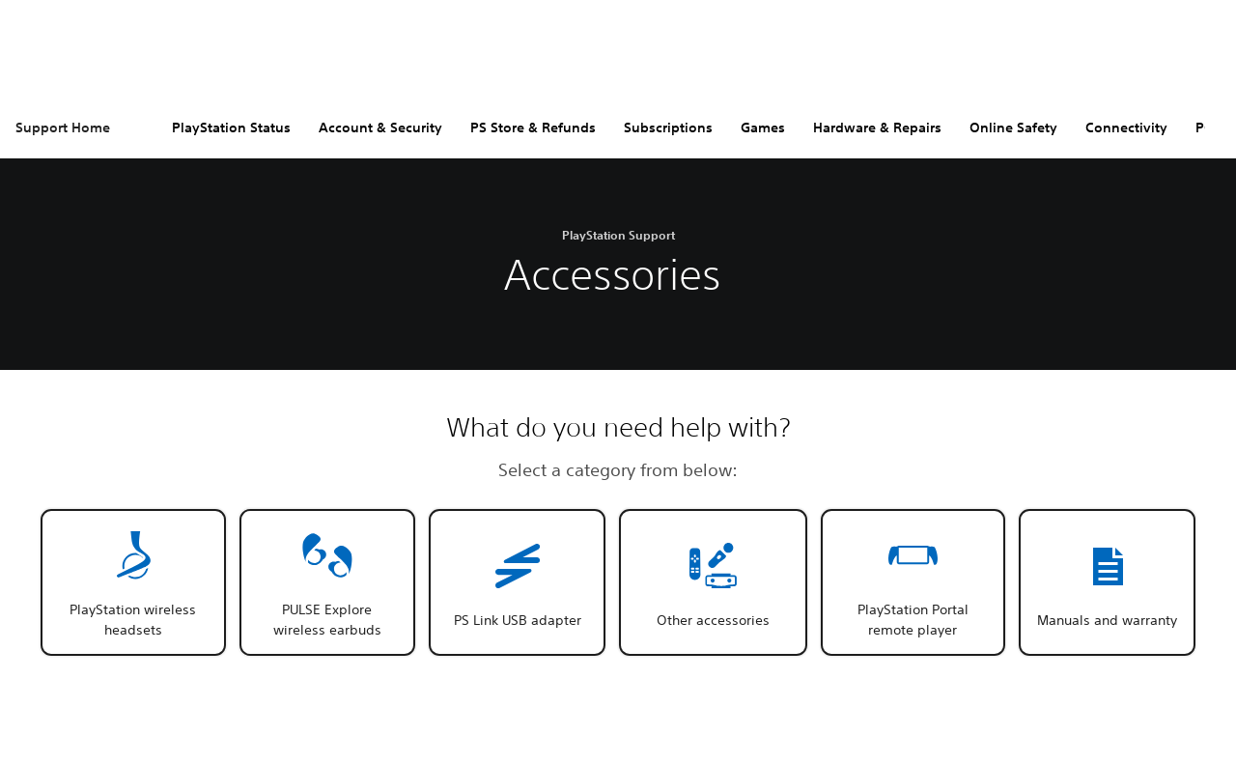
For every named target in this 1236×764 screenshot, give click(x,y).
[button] (133, 582)
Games (763, 127)
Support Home (62, 127)
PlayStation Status (231, 127)
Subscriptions (668, 127)
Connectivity (1126, 127)
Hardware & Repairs (877, 127)
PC (1204, 127)
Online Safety (1013, 127)
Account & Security (380, 127)
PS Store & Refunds (533, 127)
